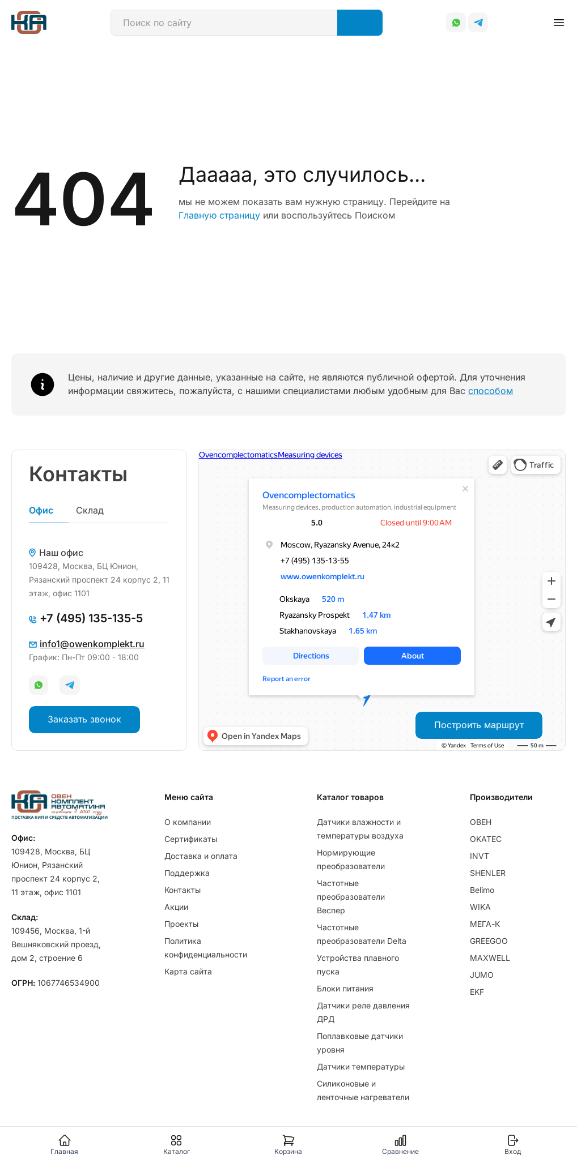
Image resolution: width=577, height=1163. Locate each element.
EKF (477, 992)
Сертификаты (190, 839)
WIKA (480, 907)
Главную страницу (219, 215)
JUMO (482, 975)
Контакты (182, 890)
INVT (479, 856)
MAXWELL (490, 958)
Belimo (482, 890)
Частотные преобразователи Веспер (351, 896)
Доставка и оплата (200, 856)
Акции (176, 907)
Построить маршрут (479, 724)
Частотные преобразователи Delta (361, 934)
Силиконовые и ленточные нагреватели (363, 1090)
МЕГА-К (485, 924)
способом (490, 390)
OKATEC (486, 839)
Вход (512, 1145)
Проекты (181, 924)
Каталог (176, 1145)
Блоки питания (345, 988)
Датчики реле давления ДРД (363, 1012)
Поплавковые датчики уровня (360, 1042)
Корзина (288, 1145)
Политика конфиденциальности (205, 947)
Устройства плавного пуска (358, 964)
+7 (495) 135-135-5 (86, 618)
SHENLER (488, 873)
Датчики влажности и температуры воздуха (360, 828)
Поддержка (187, 873)
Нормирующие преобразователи (351, 859)
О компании (187, 822)
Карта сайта (188, 971)
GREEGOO (489, 941)
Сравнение (400, 1145)
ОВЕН (480, 822)
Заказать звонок (84, 719)
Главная (64, 1145)
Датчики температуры (361, 1066)
